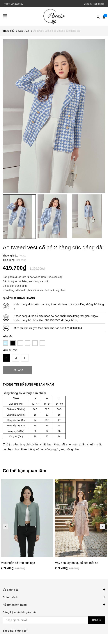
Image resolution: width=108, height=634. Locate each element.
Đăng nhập (98, 4)
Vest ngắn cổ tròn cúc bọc (18, 562)
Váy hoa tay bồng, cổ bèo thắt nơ (76, 562)
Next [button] (102, 526)
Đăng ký (88, 4)
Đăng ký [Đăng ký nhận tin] (96, 619)
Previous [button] (5, 526)
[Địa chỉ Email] (54, 620)
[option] (27, 526)
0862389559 (17, 4)
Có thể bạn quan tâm (24, 470)
